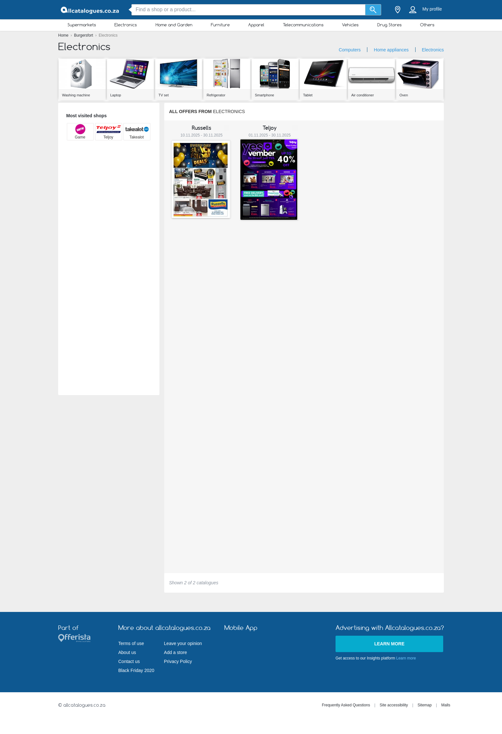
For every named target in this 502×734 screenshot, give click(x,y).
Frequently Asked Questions (346, 705)
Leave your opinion (183, 643)
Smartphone (264, 95)
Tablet (307, 95)
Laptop (115, 95)
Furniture (220, 24)
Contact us (129, 661)
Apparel (256, 24)
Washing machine (76, 95)
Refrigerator (216, 95)
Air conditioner (362, 95)
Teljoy (270, 128)
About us (127, 652)
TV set (163, 95)
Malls (445, 705)
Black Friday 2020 (136, 670)
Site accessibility (394, 705)
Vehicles (350, 24)
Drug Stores (389, 24)
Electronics (125, 24)
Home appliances (391, 49)
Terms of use (131, 643)
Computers (350, 49)
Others (427, 24)
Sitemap (424, 705)
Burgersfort (84, 35)
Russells (201, 128)
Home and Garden (174, 24)
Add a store (175, 652)
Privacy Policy (178, 661)
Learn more (389, 643)
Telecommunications (303, 24)
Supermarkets (81, 24)
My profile (432, 9)
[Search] (373, 9)
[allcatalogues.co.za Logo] (90, 10)
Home (63, 35)
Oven (403, 95)
